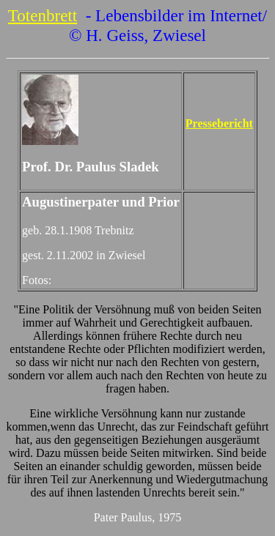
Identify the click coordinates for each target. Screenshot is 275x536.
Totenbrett (42, 15)
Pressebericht (219, 123)
